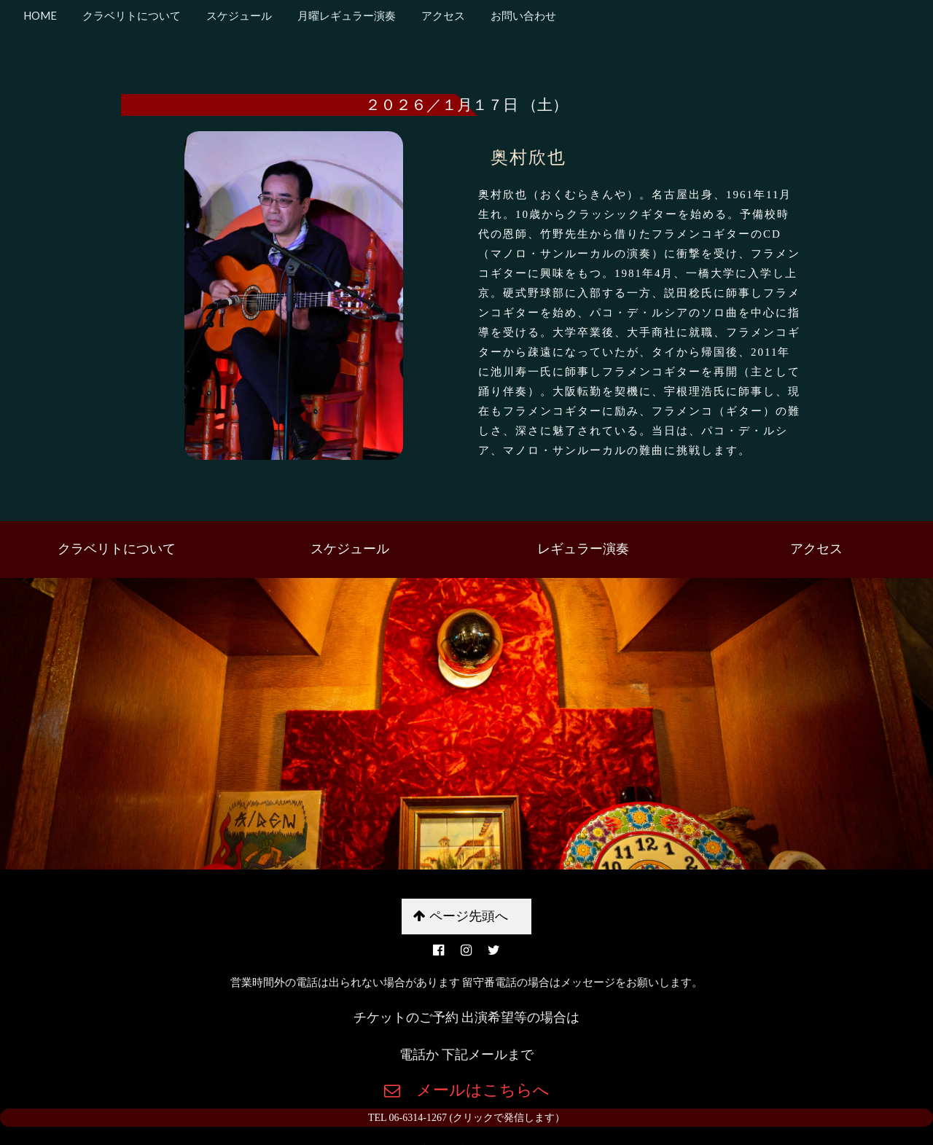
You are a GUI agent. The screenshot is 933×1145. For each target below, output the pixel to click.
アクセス (442, 15)
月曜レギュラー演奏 (345, 15)
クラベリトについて (130, 15)
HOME (40, 15)
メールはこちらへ (475, 1090)
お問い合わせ (522, 15)
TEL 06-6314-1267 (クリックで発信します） (466, 1117)
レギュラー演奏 (583, 549)
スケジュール (238, 15)
